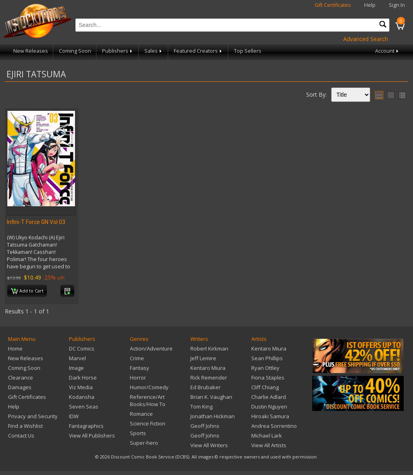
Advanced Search (365, 39)
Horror (138, 377)
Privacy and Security (33, 416)
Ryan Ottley (265, 367)
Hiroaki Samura (270, 416)
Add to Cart (27, 291)
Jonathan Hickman (212, 416)
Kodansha (81, 396)
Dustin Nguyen (269, 406)
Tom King (201, 406)
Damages (19, 387)
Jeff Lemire (203, 358)
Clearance (20, 377)
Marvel (77, 358)
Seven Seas (83, 406)
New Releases (30, 51)
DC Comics (81, 348)
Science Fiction (147, 423)
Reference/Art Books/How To (147, 400)
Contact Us (21, 435)
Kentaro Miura (207, 367)
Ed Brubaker (205, 387)
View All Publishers (92, 435)
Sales (153, 51)
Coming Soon (75, 51)
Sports (138, 433)
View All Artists (268, 445)
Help (369, 5)
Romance (141, 413)
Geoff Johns (204, 425)
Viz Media (81, 387)
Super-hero (144, 442)
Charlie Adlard (268, 396)
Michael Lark (266, 435)
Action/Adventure (151, 348)
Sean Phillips (267, 358)
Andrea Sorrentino (274, 425)
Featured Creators (198, 51)
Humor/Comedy (149, 387)
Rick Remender (208, 377)
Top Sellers (247, 51)
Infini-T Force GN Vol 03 (36, 222)
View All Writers (209, 445)
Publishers (117, 51)
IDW (74, 416)
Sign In (397, 5)
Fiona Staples (267, 377)
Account (387, 51)
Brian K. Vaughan (211, 396)
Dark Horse (83, 377)
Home (15, 348)
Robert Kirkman (209, 348)
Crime (137, 358)
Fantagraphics (86, 425)
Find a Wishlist (25, 425)
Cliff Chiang (265, 387)
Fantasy (139, 367)
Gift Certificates (333, 5)
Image (76, 367)
